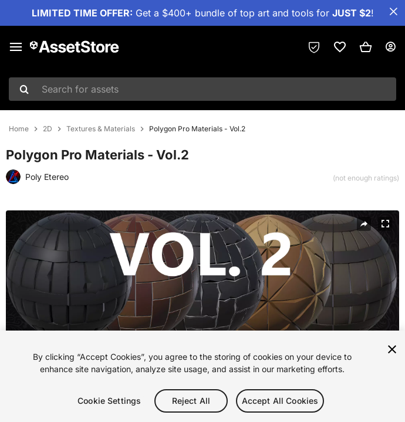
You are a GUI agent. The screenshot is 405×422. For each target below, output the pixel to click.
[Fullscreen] (385, 224)
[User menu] (390, 47)
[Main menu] (16, 47)
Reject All (191, 403)
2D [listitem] (47, 129)
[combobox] (202, 89)
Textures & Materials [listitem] (100, 129)
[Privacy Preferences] (314, 47)
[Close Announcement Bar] (393, 12)
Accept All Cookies (280, 403)
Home (19, 129)
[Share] (364, 224)
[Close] (392, 352)
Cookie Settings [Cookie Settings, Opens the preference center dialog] (109, 403)
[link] (340, 47)
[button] (366, 47)
